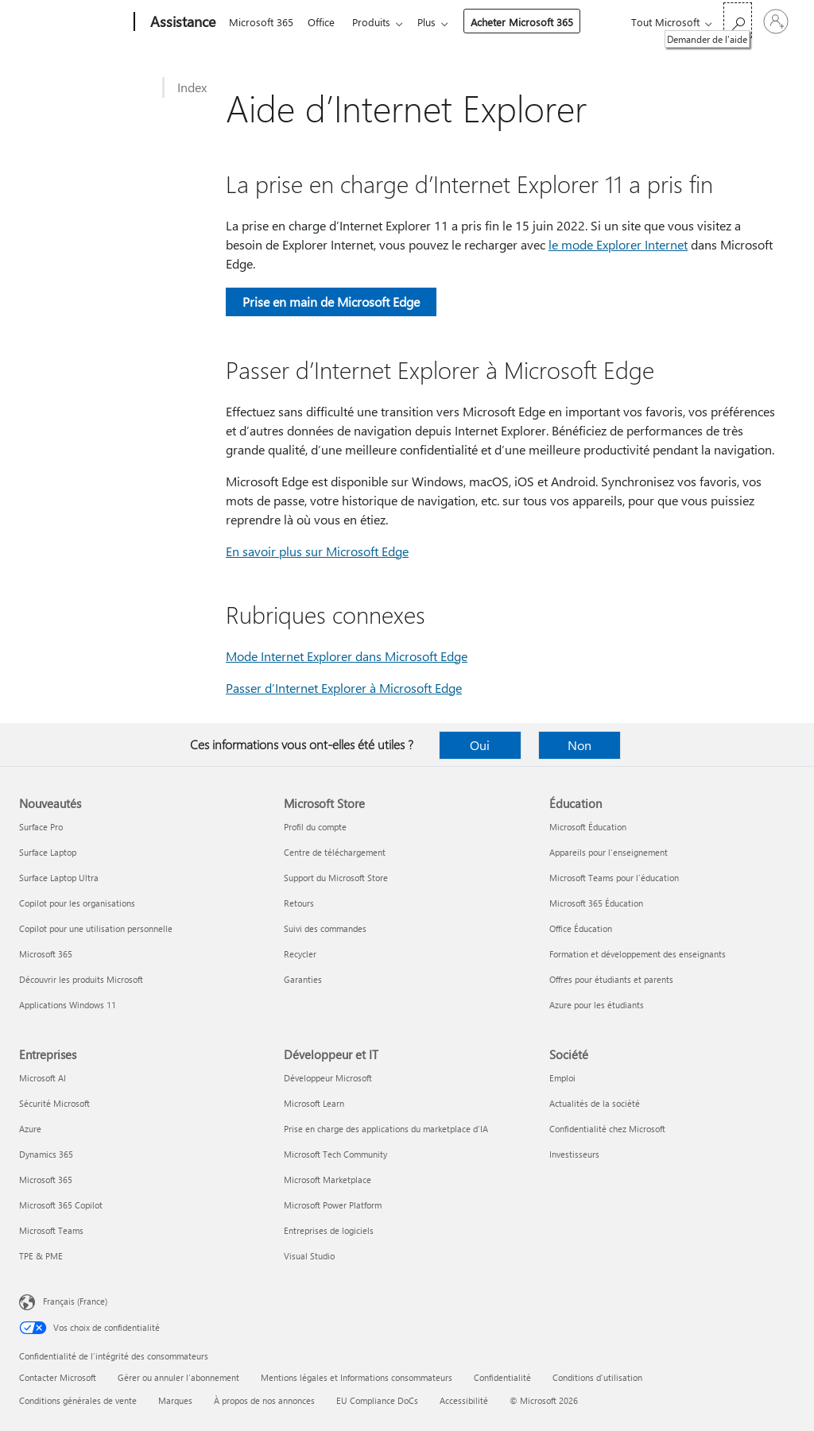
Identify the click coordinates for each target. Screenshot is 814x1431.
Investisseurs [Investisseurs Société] (574, 1154)
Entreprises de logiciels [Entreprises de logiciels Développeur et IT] (329, 1230)
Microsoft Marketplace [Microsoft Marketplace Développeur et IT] (327, 1179)
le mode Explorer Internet (618, 244)
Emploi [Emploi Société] (562, 1078)
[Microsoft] (73, 22)
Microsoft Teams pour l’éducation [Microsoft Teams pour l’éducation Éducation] (614, 878)
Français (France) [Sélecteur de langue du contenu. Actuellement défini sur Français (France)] (75, 1301)
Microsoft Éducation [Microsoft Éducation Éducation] (587, 827)
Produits (378, 22)
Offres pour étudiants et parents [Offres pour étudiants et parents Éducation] (611, 979)
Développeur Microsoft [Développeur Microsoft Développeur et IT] (328, 1078)
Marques (175, 1400)
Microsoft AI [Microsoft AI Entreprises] (42, 1078)
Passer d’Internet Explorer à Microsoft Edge (344, 687)
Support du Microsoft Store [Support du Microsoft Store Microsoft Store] (336, 878)
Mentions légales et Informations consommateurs (356, 1377)
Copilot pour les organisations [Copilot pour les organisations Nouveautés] (77, 903)
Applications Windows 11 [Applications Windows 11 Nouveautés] (67, 1005)
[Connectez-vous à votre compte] (776, 21)
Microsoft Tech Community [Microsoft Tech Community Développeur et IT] (335, 1154)
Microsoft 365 (261, 22)
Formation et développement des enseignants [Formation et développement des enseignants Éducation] (637, 954)
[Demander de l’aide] (737, 20)
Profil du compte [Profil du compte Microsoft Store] (315, 827)
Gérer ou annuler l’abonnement (178, 1377)
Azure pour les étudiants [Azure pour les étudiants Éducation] (596, 1005)
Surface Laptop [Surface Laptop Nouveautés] (47, 852)
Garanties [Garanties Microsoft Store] (303, 979)
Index (192, 87)
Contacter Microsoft (57, 1377)
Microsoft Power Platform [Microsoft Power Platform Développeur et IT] (333, 1205)
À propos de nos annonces (264, 1400)
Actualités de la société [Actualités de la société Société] (594, 1103)
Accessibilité (464, 1400)
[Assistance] (181, 22)
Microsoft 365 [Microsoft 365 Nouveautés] (45, 954)
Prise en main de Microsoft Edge (331, 301)
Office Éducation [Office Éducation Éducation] (580, 928)
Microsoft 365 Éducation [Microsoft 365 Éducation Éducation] (596, 903)
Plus (436, 22)
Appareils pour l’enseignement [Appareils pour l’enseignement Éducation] (608, 852)
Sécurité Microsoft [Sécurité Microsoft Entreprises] (54, 1103)
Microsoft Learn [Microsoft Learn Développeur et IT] (314, 1103)
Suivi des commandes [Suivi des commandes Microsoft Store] (325, 928)
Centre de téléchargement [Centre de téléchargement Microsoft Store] (335, 852)
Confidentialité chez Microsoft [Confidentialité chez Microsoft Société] (607, 1129)
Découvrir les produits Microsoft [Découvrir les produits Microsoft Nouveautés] (81, 979)
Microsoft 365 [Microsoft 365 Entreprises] (45, 1179)
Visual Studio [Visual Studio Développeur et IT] (309, 1256)
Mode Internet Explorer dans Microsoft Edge (346, 656)
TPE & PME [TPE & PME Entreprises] (41, 1256)
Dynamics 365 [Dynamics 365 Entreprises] (46, 1154)
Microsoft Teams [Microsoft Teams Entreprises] (51, 1230)
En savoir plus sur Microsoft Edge (317, 551)
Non (579, 745)
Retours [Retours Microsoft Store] (299, 903)
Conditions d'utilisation (597, 1377)
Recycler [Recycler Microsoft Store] (300, 954)
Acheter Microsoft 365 (531, 22)
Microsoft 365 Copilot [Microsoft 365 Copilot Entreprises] (61, 1205)
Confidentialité (502, 1377)
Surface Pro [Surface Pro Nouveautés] (41, 827)
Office (324, 22)
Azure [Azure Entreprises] (30, 1129)
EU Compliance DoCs (377, 1400)
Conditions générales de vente (78, 1400)
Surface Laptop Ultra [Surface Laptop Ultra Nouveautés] (59, 878)
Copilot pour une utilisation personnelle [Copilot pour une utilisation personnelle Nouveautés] (95, 928)
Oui (480, 745)
